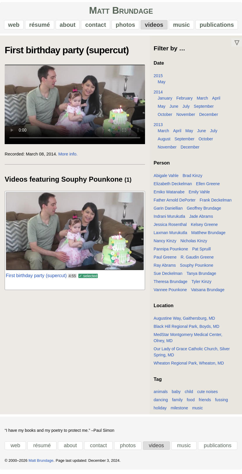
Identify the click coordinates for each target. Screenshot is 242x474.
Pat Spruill (201, 251)
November (185, 116)
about (68, 26)
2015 (158, 77)
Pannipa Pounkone (171, 251)
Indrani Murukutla (169, 218)
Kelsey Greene (204, 226)
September (203, 108)
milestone (179, 410)
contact (95, 26)
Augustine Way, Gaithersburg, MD (184, 320)
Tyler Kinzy (201, 283)
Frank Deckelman (216, 202)
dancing (161, 401)
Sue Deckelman (168, 275)
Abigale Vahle (166, 177)
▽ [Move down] (236, 44)
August (164, 141)
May (161, 84)
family (177, 401)
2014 (158, 94)
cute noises (207, 393)
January (165, 100)
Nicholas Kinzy (193, 242)
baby (176, 393)
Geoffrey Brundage (204, 210)
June (173, 108)
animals (161, 393)
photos (125, 26)
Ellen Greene (208, 185)
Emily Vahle (199, 194)
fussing (221, 401)
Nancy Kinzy (165, 242)
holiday (160, 410)
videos (153, 26)
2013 (158, 126)
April (216, 100)
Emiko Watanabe (169, 194)
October (165, 116)
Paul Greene (165, 259)
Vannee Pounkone (170, 291)
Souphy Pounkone (196, 267)
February (184, 100)
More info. (67, 156)
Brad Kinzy (192, 177)
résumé (40, 26)
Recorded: (15, 156)
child (189, 393)
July (186, 108)
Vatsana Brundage (208, 291)
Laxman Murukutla (170, 234)
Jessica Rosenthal (170, 226)
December (208, 116)
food (191, 401)
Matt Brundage (121, 12)
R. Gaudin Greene (197, 259)
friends (205, 401)
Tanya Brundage (201, 275)
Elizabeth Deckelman (173, 185)
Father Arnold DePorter (175, 202)
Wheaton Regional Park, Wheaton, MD (189, 365)
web (14, 26)
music (181, 26)
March (202, 100)
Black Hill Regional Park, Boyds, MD (187, 328)
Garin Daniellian (168, 210)
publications (216, 26)
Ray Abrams (165, 267)
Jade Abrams (201, 218)
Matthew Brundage (208, 234)
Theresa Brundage (171, 283)
